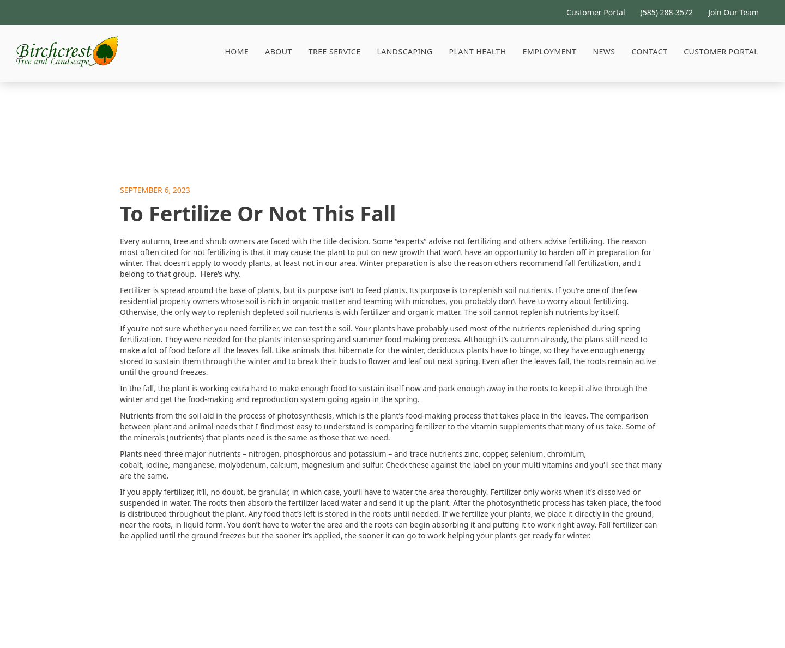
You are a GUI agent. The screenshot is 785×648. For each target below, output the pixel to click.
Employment (550, 51)
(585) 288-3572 (667, 12)
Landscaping (404, 51)
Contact (650, 51)
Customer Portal (721, 51)
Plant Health (477, 51)
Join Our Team (733, 12)
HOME (237, 51)
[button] (334, 51)
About (278, 51)
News (604, 51)
